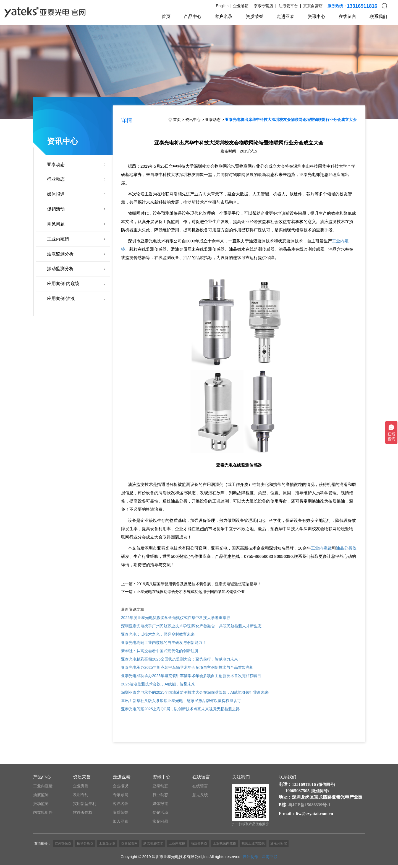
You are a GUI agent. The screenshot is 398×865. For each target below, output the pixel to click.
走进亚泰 (285, 16)
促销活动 (56, 209)
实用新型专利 (84, 803)
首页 (166, 16)
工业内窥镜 (58, 239)
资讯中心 (316, 16)
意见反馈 (200, 795)
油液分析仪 (278, 843)
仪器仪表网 (129, 843)
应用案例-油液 (61, 298)
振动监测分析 (60, 268)
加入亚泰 (120, 821)
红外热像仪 (63, 843)
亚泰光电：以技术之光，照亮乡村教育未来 (158, 634)
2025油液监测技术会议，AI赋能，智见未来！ (160, 684)
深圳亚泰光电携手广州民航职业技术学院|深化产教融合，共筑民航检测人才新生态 (191, 626)
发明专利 (80, 795)
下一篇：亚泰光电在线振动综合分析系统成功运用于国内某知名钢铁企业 (183, 591)
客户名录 (223, 16)
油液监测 (41, 795)
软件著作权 (82, 812)
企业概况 (120, 786)
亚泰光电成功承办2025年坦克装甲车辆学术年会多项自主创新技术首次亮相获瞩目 (191, 676)
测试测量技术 (153, 843)
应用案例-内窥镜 (63, 283)
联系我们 (378, 16)
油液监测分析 (60, 254)
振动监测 (41, 803)
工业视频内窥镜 (224, 843)
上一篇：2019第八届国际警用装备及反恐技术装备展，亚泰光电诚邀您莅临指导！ (191, 584)
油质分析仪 (199, 843)
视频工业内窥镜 (253, 843)
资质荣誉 (254, 16)
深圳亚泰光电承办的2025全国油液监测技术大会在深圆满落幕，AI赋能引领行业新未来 (195, 692)
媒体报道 (56, 194)
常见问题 (56, 224)
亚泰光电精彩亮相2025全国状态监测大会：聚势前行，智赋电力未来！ (181, 659)
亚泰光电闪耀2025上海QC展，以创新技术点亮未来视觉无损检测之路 (180, 709)
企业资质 (80, 786)
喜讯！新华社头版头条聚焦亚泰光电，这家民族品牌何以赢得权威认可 (181, 700)
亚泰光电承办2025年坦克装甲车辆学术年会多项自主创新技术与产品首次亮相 (187, 667)
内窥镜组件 (43, 812)
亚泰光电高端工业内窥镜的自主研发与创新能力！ (163, 642)
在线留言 (347, 16)
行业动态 (56, 179)
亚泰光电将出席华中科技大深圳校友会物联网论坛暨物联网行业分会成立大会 (291, 119)
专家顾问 (120, 795)
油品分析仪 (346, 548)
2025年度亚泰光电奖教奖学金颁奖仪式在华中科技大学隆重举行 (175, 617)
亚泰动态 (56, 164)
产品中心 (192, 16)
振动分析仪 (85, 843)
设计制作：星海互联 (260, 856)
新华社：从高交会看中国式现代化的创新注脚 (159, 651)
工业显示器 (107, 843)
